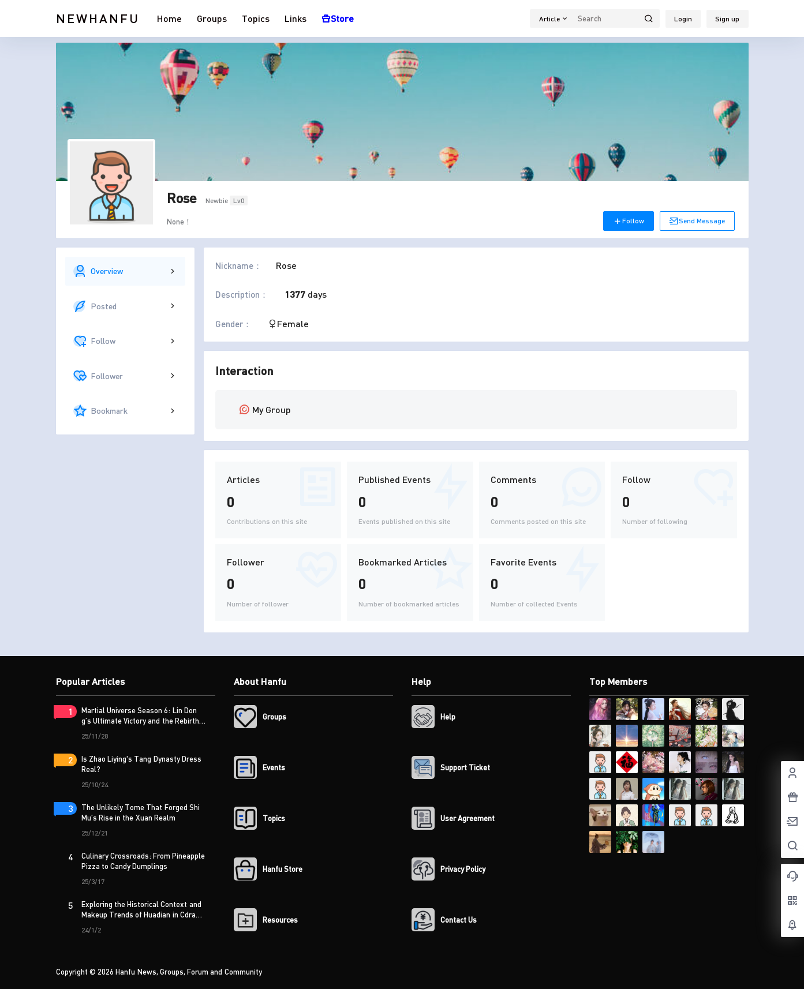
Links (295, 18)
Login (683, 18)
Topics (256, 18)
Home (169, 18)
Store (337, 18)
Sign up (727, 18)
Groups (212, 18)
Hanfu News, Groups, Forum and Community (188, 971)
